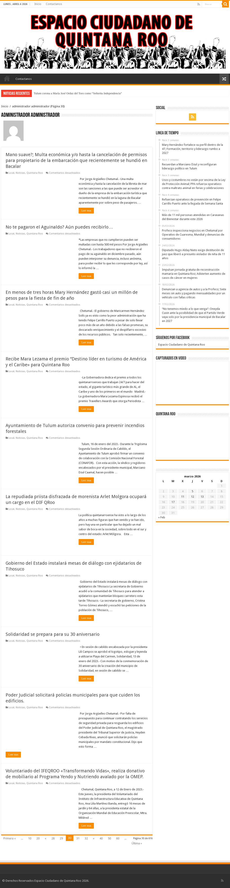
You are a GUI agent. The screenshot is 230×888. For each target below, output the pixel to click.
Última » (137, 843)
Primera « (9, 838)
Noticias (20, 172)
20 (38, 838)
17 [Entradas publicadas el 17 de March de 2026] (173, 502)
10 (29, 838)
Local (11, 172)
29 (61, 838)
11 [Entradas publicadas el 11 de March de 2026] (182, 496)
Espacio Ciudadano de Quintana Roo (181, 344)
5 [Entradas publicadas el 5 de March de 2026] (192, 491)
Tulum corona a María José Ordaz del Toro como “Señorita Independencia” (78, 93)
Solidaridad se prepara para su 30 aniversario (53, 634)
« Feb (161, 517)
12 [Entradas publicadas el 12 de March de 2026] (192, 496)
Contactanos (54, 4)
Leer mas (86, 210)
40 (101, 838)
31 (78, 838)
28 (53, 838)
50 (109, 838)
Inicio (37, 4)
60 (117, 838)
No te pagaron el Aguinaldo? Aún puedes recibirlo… (59, 227)
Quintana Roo (35, 172)
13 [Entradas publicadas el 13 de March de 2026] (202, 496)
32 (86, 838)
